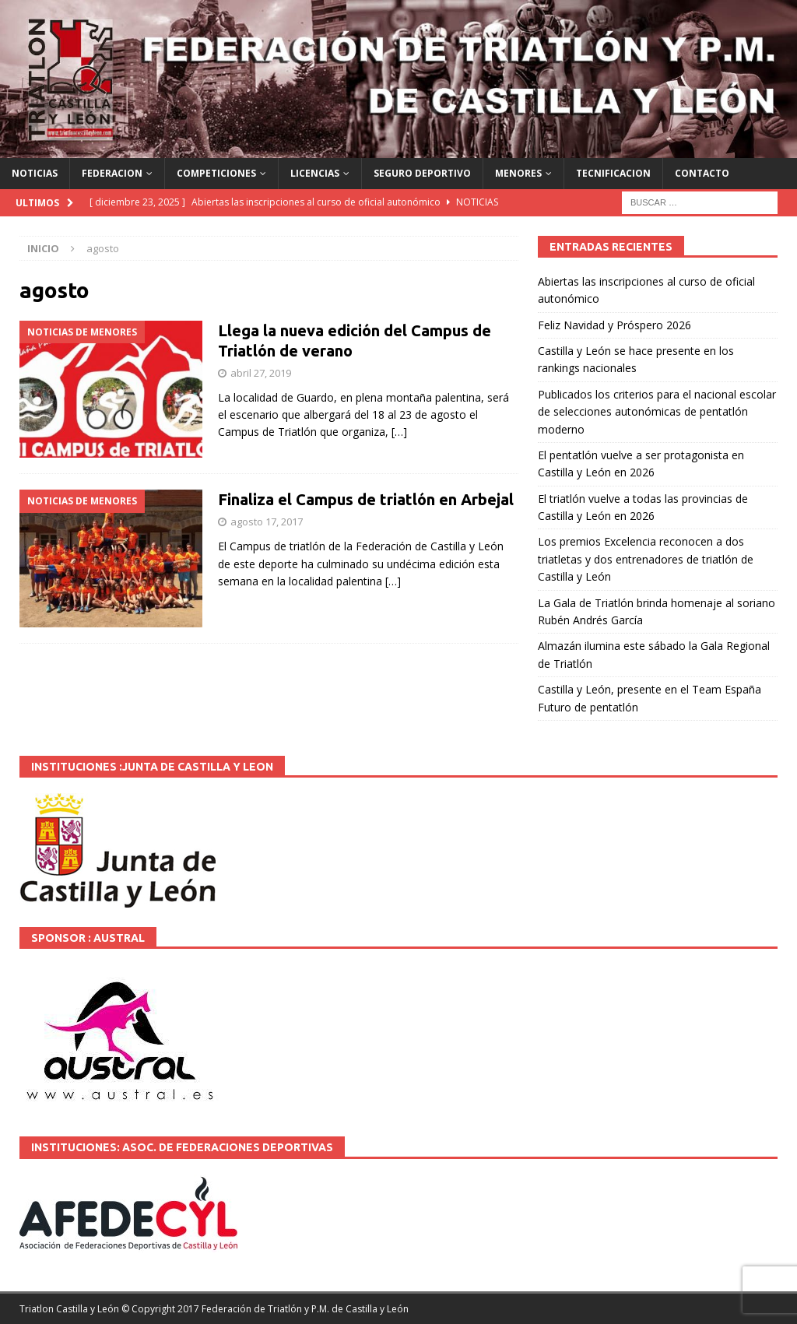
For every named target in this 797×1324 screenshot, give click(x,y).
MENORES (518, 173)
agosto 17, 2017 (266, 521)
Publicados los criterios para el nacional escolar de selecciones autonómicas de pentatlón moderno (657, 412)
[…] (399, 431)
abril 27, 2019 (260, 373)
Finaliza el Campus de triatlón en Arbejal (366, 499)
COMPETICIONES (216, 173)
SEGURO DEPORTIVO (422, 173)
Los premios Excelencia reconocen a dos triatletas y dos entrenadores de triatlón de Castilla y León (645, 559)
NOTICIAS (35, 173)
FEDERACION (112, 173)
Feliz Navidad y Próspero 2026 (614, 325)
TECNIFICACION (613, 173)
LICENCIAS (314, 173)
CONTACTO (702, 173)
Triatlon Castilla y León (69, 1308)
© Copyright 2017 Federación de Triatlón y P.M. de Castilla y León (265, 1308)
